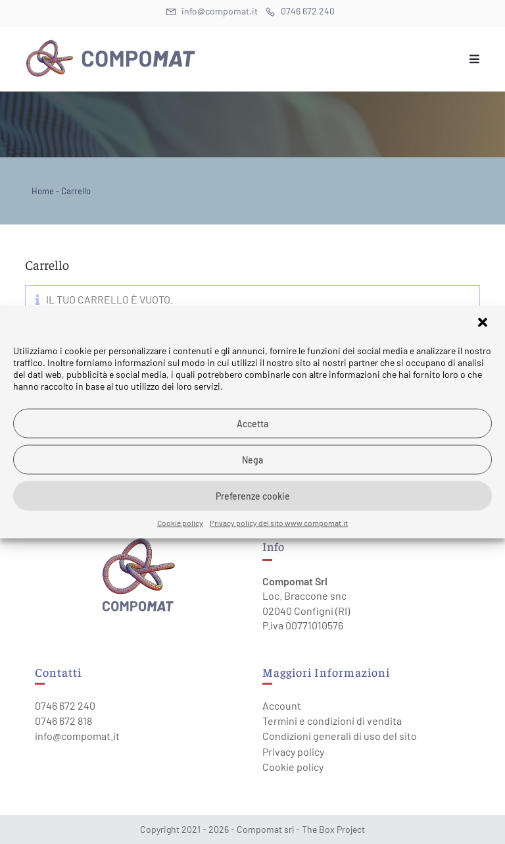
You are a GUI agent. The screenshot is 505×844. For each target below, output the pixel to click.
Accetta (252, 423)
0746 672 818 (63, 720)
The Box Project (333, 829)
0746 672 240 (65, 705)
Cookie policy (180, 522)
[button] (484, 324)
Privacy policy (293, 751)
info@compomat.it (77, 735)
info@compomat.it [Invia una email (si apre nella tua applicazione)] (212, 10)
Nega (252, 459)
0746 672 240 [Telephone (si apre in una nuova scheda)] (300, 10)
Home (43, 191)
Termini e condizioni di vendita (332, 720)
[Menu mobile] (474, 59)
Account (281, 705)
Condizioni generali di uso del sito (339, 735)
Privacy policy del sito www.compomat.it (279, 522)
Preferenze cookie (253, 495)
